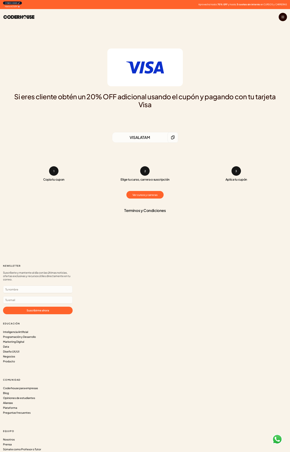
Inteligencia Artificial (42, 274)
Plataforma (91, 293)
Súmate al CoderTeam (151, 288)
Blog (86, 279)
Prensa (141, 279)
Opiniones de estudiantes (100, 284)
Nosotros (142, 274)
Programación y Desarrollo (46, 279)
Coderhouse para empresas (101, 274)
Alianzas (88, 288)
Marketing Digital (40, 284)
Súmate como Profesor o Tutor (156, 284)
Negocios (36, 298)
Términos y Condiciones (151, 298)
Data (33, 288)
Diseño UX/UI (38, 293)
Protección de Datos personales (157, 293)
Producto (36, 303)
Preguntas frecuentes (97, 298)
